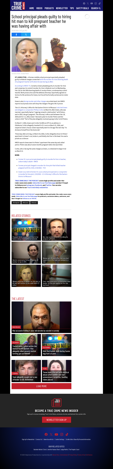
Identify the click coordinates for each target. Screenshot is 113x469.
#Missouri (25, 203)
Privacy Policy (73, 455)
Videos (39, 8)
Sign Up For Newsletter (28, 439)
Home (31, 8)
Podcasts (49, 8)
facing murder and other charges (35, 101)
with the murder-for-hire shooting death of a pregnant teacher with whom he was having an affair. (41, 80)
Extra (45, 449)
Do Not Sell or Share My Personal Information (78, 439)
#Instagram (16, 203)
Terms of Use (81, 455)
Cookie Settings (59, 439)
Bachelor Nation (38, 449)
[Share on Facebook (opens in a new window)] (16, 35)
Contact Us (39, 439)
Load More (41, 386)
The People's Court (74, 449)
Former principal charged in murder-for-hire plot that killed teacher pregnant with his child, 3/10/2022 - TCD (42, 166)
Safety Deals (82, 8)
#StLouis (34, 203)
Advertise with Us (48, 439)
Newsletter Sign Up (56, 419)
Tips (72, 8)
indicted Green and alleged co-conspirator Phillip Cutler (41, 108)
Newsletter (62, 8)
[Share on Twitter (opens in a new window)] (26, 35)
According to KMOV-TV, (23, 86)
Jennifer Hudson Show (53, 449)
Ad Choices (89, 455)
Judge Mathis (64, 449)
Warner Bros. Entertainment (60, 455)
